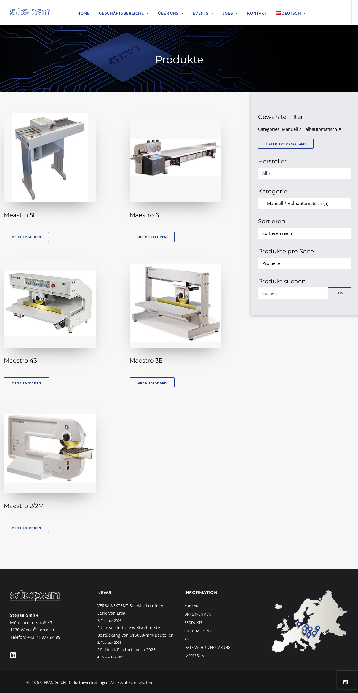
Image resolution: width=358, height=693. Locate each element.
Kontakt (256, 13)
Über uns (170, 13)
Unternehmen (197, 614)
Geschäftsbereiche (123, 13)
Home (83, 13)
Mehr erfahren (26, 237)
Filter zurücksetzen (286, 144)
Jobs (230, 13)
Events (203, 13)
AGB (188, 639)
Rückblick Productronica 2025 (126, 649)
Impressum (194, 655)
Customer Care (198, 630)
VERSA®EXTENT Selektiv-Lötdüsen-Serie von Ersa (131, 609)
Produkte (193, 622)
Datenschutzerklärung (207, 647)
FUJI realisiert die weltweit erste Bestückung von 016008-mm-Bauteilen (135, 631)
